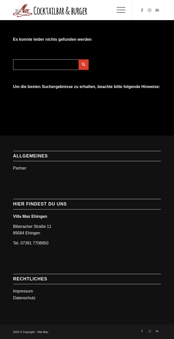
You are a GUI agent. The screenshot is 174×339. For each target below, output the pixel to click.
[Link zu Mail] (157, 10)
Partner (19, 168)
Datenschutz (24, 298)
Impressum (23, 291)
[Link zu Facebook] (142, 10)
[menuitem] (118, 10)
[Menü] (118, 10)
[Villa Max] (72, 10)
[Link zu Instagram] (149, 10)
